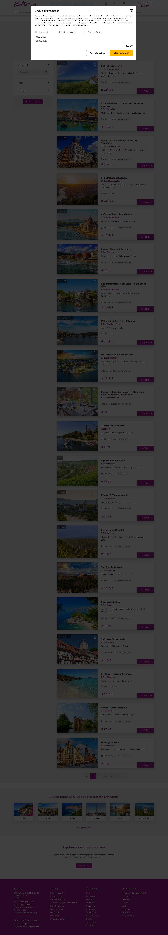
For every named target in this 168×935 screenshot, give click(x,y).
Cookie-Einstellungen (47, 10)
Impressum (41, 37)
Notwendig (42, 32)
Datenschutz (41, 41)
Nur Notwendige (95, 52)
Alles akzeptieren (122, 52)
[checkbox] (36, 32)
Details (128, 46)
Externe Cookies (93, 32)
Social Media (67, 32)
